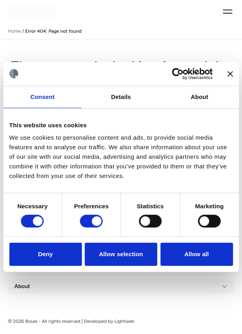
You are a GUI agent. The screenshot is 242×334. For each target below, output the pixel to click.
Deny (45, 254)
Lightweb (124, 321)
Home (14, 31)
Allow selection (121, 254)
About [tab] (200, 96)
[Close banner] (230, 74)
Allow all (196, 254)
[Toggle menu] (227, 11)
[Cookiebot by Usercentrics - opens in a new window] (177, 74)
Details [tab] (121, 96)
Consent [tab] (42, 96)
